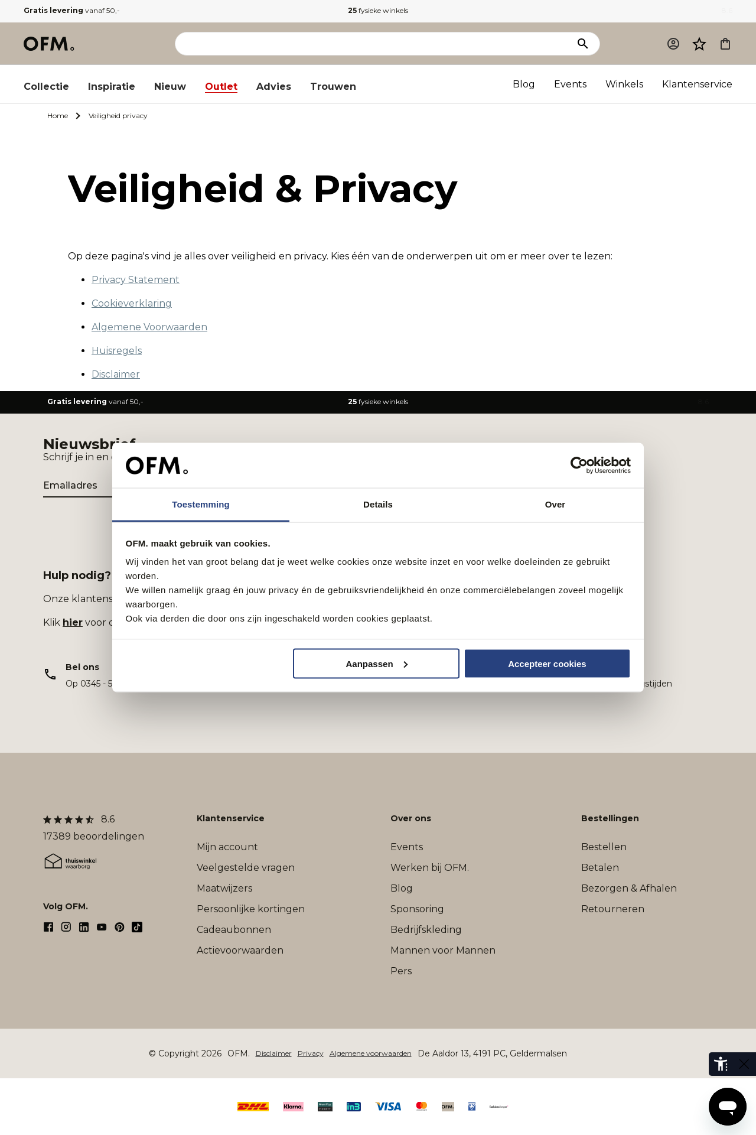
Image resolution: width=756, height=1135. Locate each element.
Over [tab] (555, 504)
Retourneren (612, 909)
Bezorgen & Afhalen (629, 888)
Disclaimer (116, 374)
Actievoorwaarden (240, 950)
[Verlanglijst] (699, 44)
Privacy (311, 1053)
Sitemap (587, 1053)
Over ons (410, 818)
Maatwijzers (224, 888)
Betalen (600, 867)
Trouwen (333, 86)
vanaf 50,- (72, 10)
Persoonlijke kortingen (251, 909)
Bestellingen (610, 818)
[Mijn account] (673, 44)
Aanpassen (377, 663)
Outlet (221, 86)
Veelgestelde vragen (246, 867)
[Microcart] (725, 44)
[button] (699, 44)
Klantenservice (697, 84)
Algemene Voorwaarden (149, 327)
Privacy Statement (136, 279)
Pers (401, 971)
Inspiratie (111, 86)
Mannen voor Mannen (443, 950)
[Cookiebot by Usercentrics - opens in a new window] (579, 465)
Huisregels (117, 350)
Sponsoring (417, 909)
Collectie (46, 86)
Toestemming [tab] (201, 504)
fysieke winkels (378, 10)
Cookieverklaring (132, 303)
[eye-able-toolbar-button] (720, 1064)
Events (570, 84)
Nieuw (170, 86)
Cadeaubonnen (234, 929)
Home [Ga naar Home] (57, 115)
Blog (524, 84)
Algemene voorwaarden (371, 1053)
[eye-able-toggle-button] (744, 1064)
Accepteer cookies (547, 663)
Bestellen (604, 847)
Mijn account (227, 847)
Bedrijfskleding (426, 929)
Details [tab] (378, 504)
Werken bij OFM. (429, 867)
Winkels (624, 84)
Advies (273, 86)
